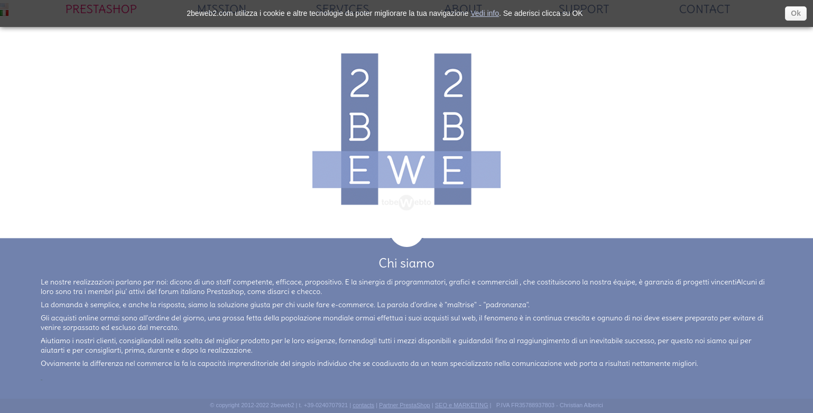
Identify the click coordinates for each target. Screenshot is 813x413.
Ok (796, 13)
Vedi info (484, 13)
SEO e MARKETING (461, 406)
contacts (363, 406)
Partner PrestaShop (404, 406)
